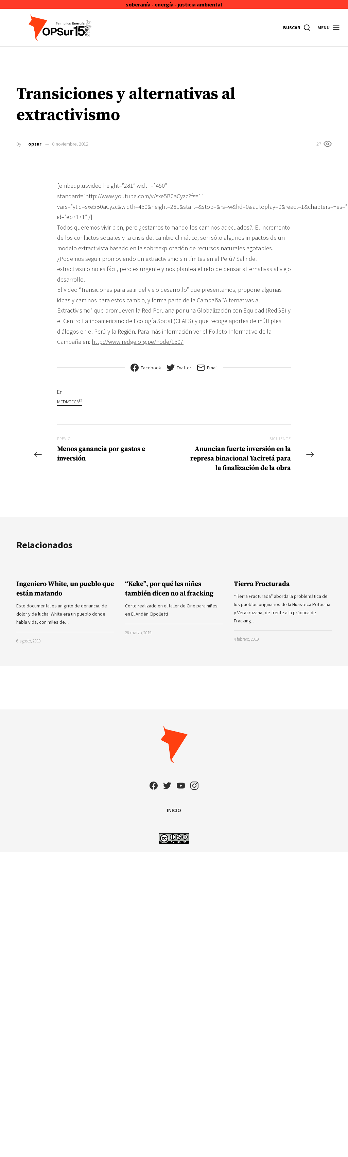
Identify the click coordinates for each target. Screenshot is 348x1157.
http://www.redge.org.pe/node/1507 (138, 342)
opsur (34, 144)
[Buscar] (297, 27)
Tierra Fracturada (262, 584)
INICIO (174, 810)
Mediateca (69, 401)
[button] (329, 27)
